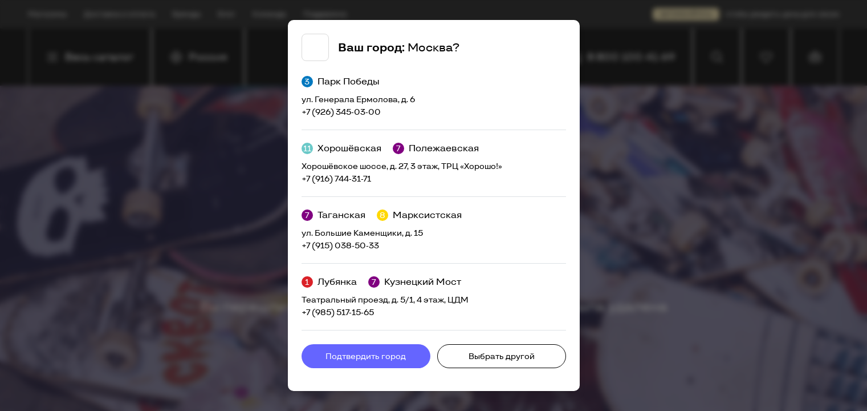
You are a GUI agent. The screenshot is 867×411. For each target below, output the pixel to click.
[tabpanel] (434, 205)
